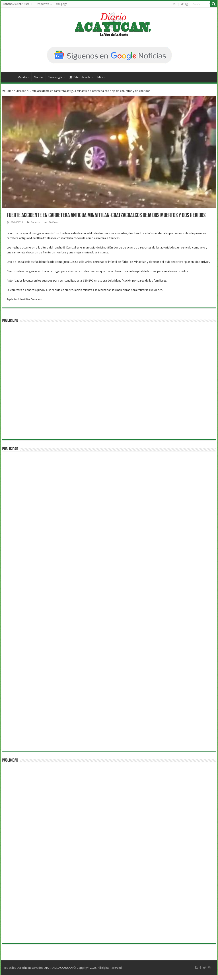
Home (7, 91)
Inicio (9, 76)
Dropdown (42, 4)
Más (100, 77)
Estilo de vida (79, 77)
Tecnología (55, 77)
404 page (61, 4)
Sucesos (21, 91)
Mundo (22, 77)
